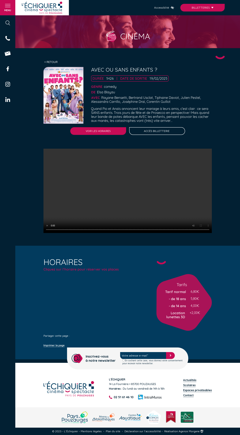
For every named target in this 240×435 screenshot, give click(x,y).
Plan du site (113, 431)
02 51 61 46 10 (121, 397)
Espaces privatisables (197, 390)
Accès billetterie (157, 131)
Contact (188, 395)
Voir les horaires (98, 131)
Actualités (189, 380)
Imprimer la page (54, 345)
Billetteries (203, 7)
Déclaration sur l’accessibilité (142, 431)
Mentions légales (91, 431)
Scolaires (189, 385)
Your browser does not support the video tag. (127, 191)
